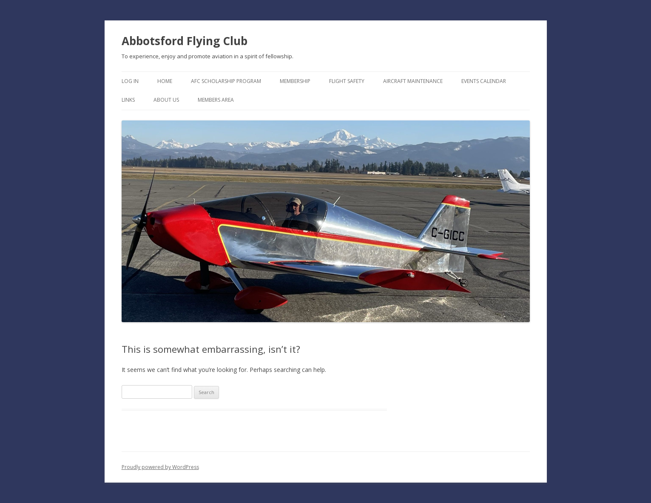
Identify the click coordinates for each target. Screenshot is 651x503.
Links (128, 99)
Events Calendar (483, 81)
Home (164, 81)
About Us (166, 99)
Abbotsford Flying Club (184, 41)
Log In (130, 81)
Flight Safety (346, 81)
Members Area (216, 99)
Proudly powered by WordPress (160, 467)
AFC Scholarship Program (226, 81)
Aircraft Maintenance (413, 81)
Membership (295, 81)
